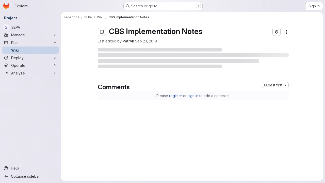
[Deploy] (30, 57)
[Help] (30, 168)
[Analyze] (30, 73)
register (175, 96)
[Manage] (30, 34)
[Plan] (30, 42)
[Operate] (30, 65)
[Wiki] (30, 50)
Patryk (128, 41)
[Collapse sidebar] (30, 176)
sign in (193, 96)
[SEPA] (30, 27)
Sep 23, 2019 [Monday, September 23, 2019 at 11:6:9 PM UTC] (146, 41)
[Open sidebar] (102, 32)
